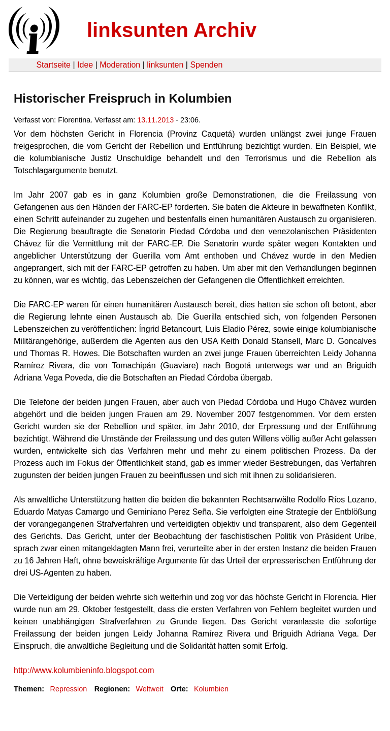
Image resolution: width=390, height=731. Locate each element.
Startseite (53, 64)
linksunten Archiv (171, 30)
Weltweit (150, 689)
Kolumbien (211, 689)
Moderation (120, 64)
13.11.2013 (155, 120)
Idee (85, 64)
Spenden (206, 64)
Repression (68, 689)
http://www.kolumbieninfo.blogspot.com (84, 670)
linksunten (165, 64)
